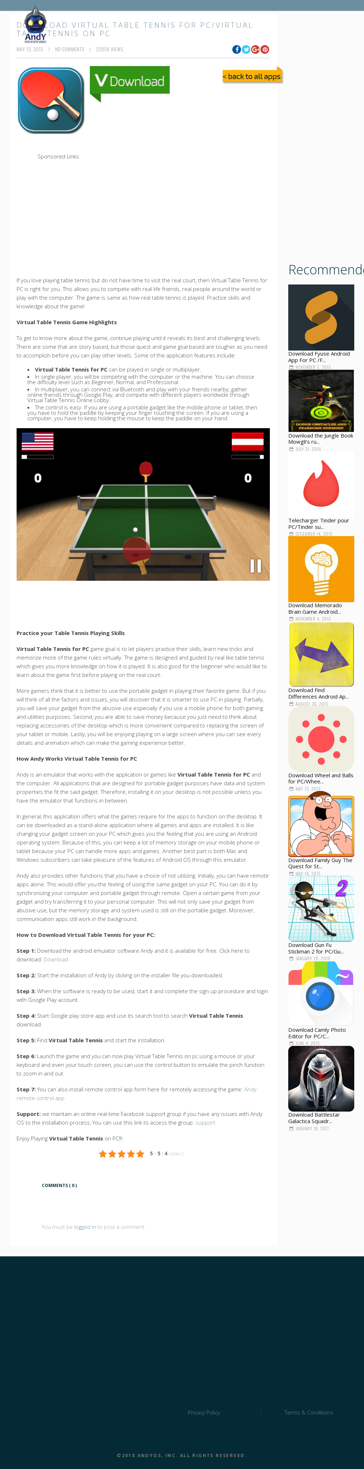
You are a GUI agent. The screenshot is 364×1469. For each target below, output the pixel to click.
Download (56, 959)
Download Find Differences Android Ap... (318, 693)
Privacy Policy (204, 1412)
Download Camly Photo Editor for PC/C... (317, 1033)
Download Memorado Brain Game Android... (315, 608)
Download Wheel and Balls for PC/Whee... (321, 778)
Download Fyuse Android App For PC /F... (319, 357)
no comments (69, 49)
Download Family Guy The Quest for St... (320, 863)
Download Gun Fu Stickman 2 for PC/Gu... (316, 948)
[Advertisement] (164, 155)
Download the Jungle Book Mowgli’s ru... (320, 439)
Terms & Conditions (309, 1412)
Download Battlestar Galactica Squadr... (314, 1118)
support (205, 1122)
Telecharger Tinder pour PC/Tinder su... (318, 523)
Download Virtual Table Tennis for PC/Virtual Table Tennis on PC (135, 29)
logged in (85, 1226)
